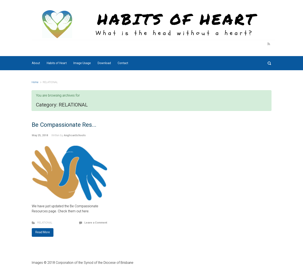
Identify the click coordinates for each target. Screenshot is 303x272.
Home (35, 82)
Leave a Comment (95, 222)
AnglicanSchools (75, 135)
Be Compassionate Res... (64, 124)
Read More (42, 232)
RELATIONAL (44, 222)
